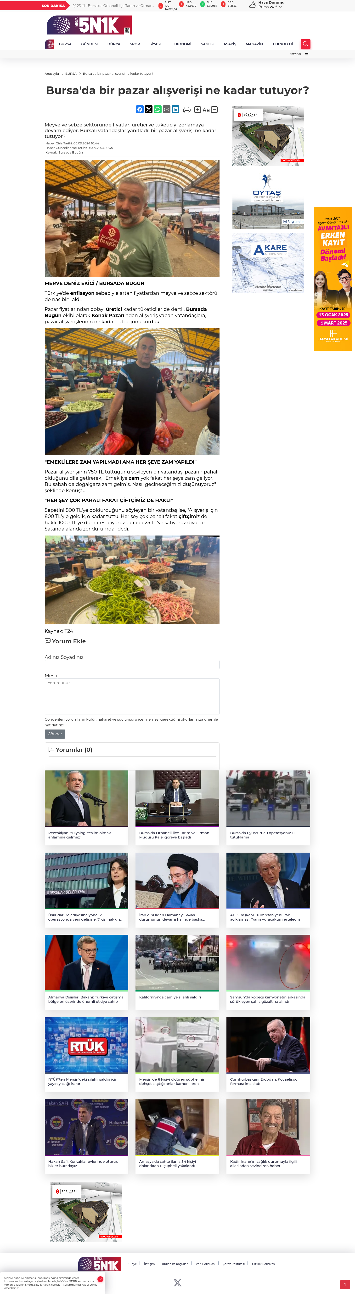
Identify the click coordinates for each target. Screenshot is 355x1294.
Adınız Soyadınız (64, 657)
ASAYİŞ (230, 44)
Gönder (55, 734)
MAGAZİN (254, 44)
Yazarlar (295, 54)
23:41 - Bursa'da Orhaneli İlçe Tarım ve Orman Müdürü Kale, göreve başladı (112, 6)
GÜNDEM (89, 44)
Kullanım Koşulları (175, 1264)
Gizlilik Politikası (264, 1264)
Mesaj (52, 675)
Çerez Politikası (234, 1264)
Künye (132, 1264)
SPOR (135, 44)
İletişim (149, 1264)
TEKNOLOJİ (283, 44)
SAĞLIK (207, 44)
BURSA (65, 44)
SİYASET (157, 44)
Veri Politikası (205, 1264)
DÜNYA (113, 44)
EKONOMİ (182, 44)
